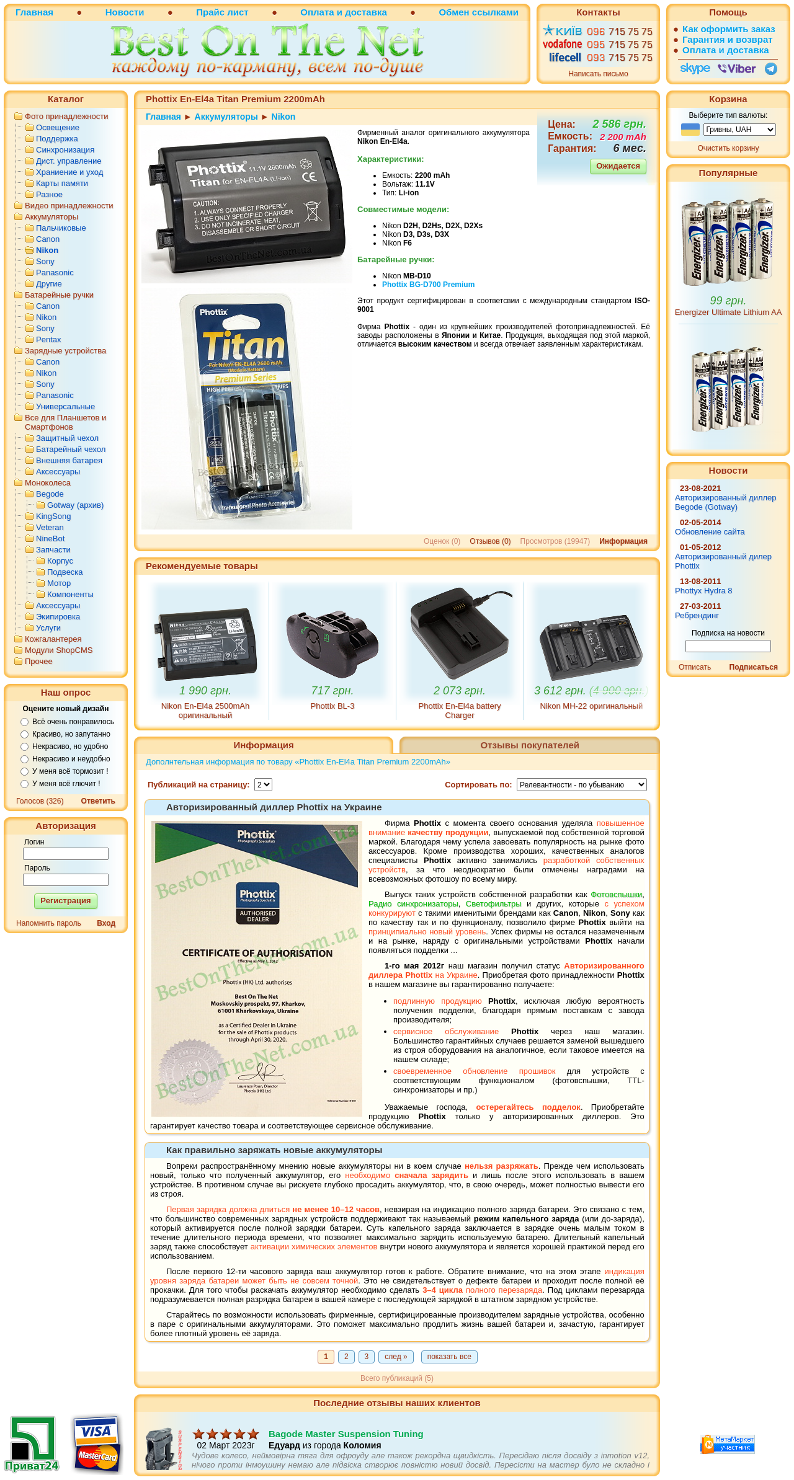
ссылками (495, 12)
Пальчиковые (61, 228)
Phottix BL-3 (333, 706)
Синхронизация (65, 149)
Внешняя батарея (69, 460)
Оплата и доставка (343, 12)
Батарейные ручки (59, 294)
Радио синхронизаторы (413, 903)
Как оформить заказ (728, 29)
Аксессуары (58, 471)
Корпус (60, 560)
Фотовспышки (616, 894)
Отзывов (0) (490, 541)
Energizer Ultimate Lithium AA (728, 312)
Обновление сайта (710, 531)
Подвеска (65, 572)
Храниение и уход (69, 172)
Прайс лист (222, 12)
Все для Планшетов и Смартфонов (65, 422)
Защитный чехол (67, 438)
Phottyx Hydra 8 (704, 590)
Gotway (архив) (75, 505)
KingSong (53, 516)
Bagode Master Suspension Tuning (346, 1445)
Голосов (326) (39, 801)
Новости (125, 12)
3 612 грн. (591, 691)
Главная (34, 12)
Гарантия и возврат (727, 39)
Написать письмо (598, 73)
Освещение (57, 127)
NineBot (50, 538)
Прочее (39, 661)
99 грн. (728, 301)
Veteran (50, 527)
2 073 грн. (460, 691)
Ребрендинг (697, 615)
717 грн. (332, 691)
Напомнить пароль (48, 923)
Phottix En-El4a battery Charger (460, 710)
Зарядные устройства (65, 350)
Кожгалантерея (53, 639)
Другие (49, 283)
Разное (49, 194)
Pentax (48, 339)
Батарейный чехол (70, 449)
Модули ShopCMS (58, 650)
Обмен (454, 12)
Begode (50, 494)
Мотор (59, 583)
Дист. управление (68, 161)
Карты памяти (62, 183)
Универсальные (65, 406)
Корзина (728, 99)
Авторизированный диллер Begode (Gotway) (726, 502)
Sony (45, 261)
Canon (48, 239)
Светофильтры (494, 903)
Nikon (47, 250)
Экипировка (58, 616)
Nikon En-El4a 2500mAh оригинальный (205, 710)
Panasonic (55, 272)
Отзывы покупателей (529, 745)
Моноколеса (48, 482)
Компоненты (70, 594)
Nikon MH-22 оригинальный (591, 706)
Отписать (695, 667)
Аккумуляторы (51, 216)
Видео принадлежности (69, 205)
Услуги (48, 627)
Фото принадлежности (67, 116)
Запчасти (53, 549)
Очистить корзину (728, 148)
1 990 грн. (205, 691)
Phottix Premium (428, 284)
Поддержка (57, 138)
